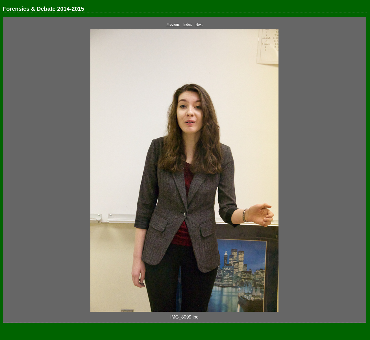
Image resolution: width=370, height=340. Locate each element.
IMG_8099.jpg (184, 317)
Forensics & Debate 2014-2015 (43, 9)
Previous (173, 25)
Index (187, 25)
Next (199, 25)
